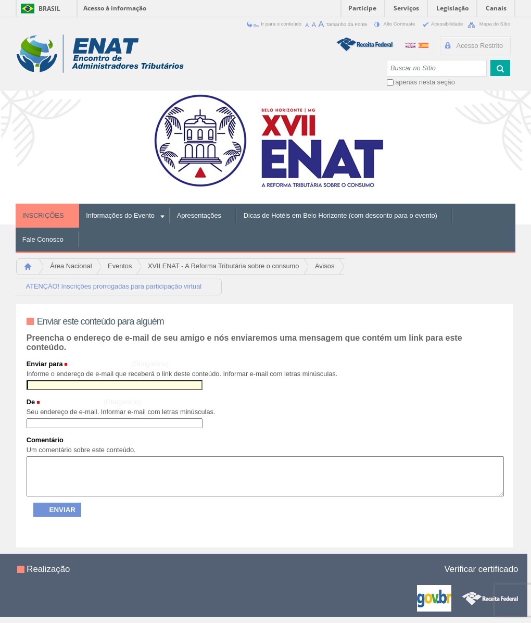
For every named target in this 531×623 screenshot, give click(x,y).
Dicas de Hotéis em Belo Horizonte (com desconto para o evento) (340, 215)
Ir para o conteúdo (274, 24)
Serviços (406, 8)
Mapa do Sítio (487, 24)
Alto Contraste (392, 24)
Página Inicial (32, 269)
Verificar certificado (482, 569)
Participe (362, 8)
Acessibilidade (440, 24)
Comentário (45, 440)
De (31, 402)
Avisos (324, 266)
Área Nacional (71, 266)
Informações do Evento (120, 215)
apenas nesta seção (425, 82)
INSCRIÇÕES (43, 215)
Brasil (49, 8)
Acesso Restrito (480, 45)
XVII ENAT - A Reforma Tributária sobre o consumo (223, 266)
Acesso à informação (114, 8)
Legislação (452, 8)
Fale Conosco (43, 239)
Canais (496, 8)
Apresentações (199, 215)
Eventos (120, 266)
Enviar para (45, 364)
